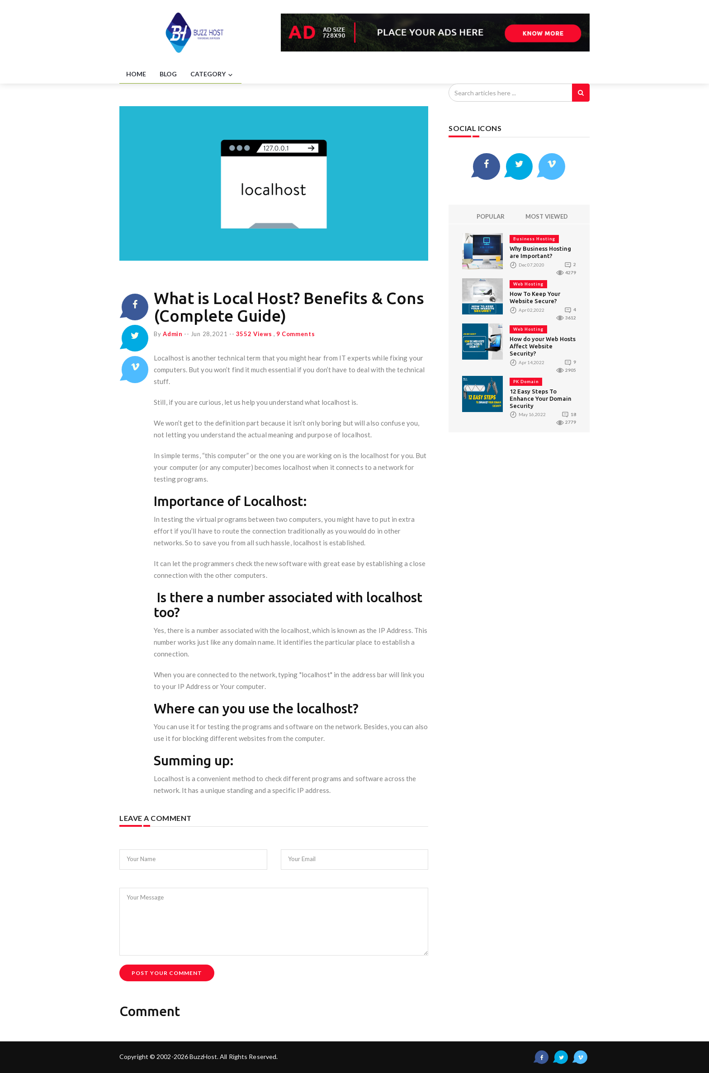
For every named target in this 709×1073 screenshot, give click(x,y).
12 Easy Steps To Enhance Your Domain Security (541, 398)
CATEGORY (212, 74)
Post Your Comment (167, 973)
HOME (136, 74)
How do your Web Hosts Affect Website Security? (543, 346)
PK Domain (526, 381)
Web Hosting (528, 284)
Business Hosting (534, 239)
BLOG (168, 74)
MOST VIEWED (546, 216)
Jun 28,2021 (209, 333)
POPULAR (491, 216)
